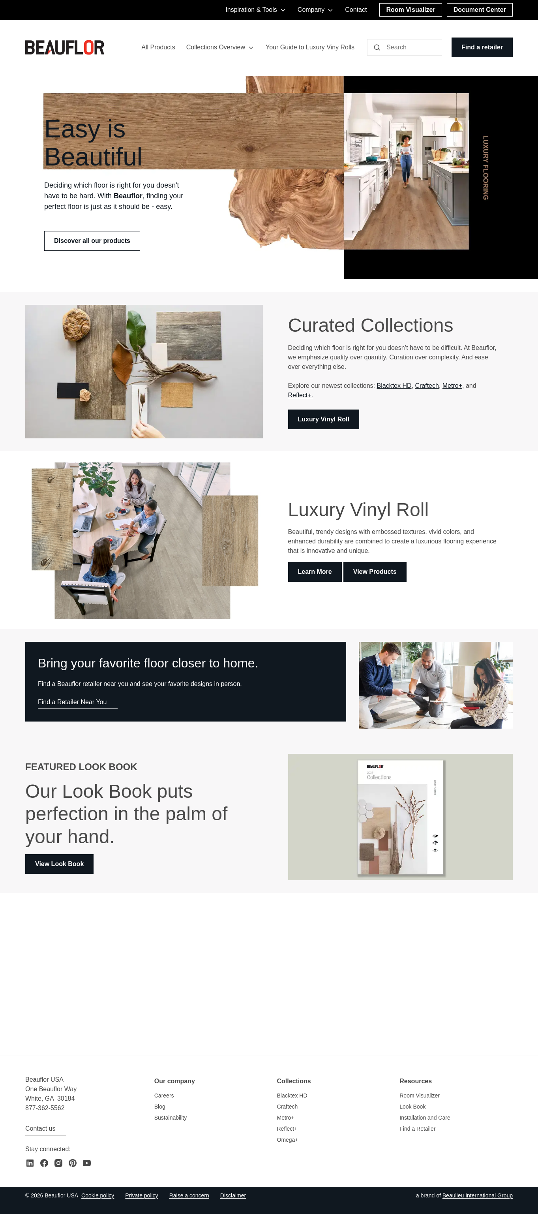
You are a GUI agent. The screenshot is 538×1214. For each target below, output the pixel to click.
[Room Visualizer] (410, 10)
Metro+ (452, 385)
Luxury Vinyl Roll (323, 419)
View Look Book (59, 864)
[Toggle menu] (251, 47)
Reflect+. (300, 395)
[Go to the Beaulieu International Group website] (477, 1195)
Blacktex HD (394, 385)
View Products (375, 572)
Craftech (427, 385)
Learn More (315, 572)
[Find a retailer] (482, 47)
